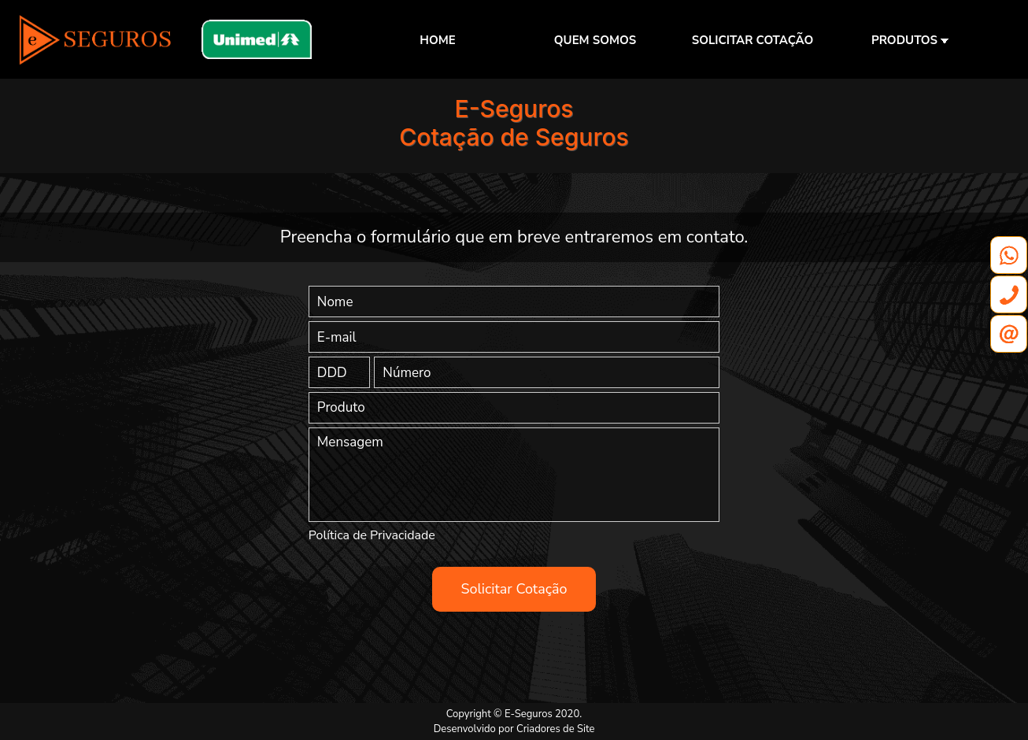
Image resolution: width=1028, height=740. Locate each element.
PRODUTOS (909, 40)
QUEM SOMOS (595, 40)
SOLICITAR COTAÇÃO (753, 40)
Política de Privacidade (372, 535)
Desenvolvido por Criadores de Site (514, 729)
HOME (437, 40)
